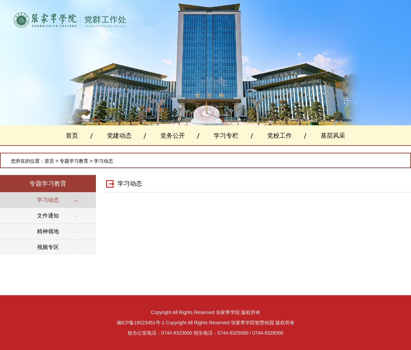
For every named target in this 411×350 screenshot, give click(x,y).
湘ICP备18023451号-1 (140, 322)
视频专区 (48, 247)
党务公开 (172, 135)
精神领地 (48, 231)
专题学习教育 (74, 161)
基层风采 (333, 135)
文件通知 (48, 215)
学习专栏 (226, 135)
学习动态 (103, 161)
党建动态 (119, 135)
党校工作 (279, 135)
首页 (72, 135)
